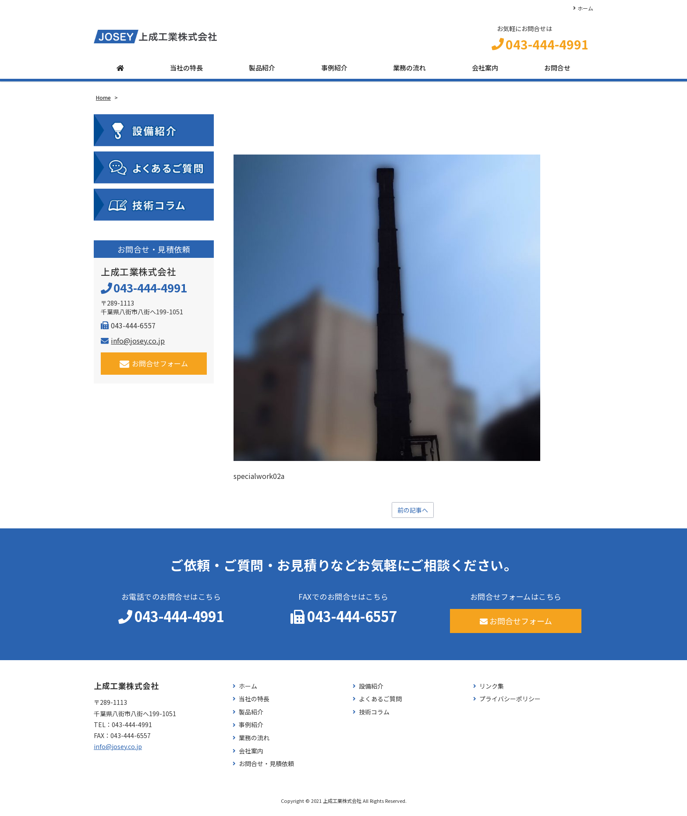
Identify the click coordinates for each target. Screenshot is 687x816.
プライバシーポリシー (510, 703)
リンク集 (491, 690)
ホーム (585, 8)
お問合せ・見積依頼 (266, 767)
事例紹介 (334, 71)
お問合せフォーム (154, 366)
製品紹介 (262, 71)
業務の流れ (409, 71)
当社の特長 (186, 71)
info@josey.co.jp (133, 343)
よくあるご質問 (380, 703)
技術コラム (374, 716)
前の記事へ (412, 513)
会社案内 (485, 71)
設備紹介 (371, 690)
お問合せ (557, 71)
